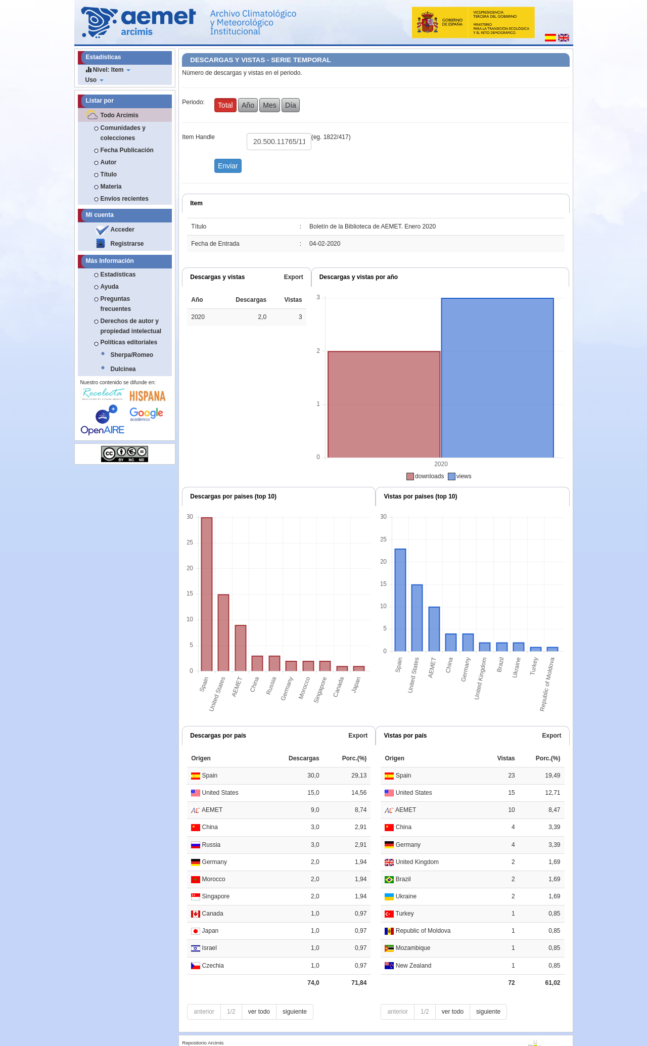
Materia (111, 186)
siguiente (295, 1011)
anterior (204, 1011)
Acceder (122, 229)
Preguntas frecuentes (116, 303)
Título (109, 174)
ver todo (259, 1011)
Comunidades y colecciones (123, 133)
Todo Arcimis (119, 115)
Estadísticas (118, 274)
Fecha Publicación (127, 150)
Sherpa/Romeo (132, 354)
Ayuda (110, 286)
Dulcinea (123, 369)
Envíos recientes (125, 198)
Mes (269, 105)
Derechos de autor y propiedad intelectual (131, 326)
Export (293, 277)
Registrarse (127, 243)
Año (248, 105)
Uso (94, 79)
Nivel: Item (107, 69)
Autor (109, 162)
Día (290, 105)
